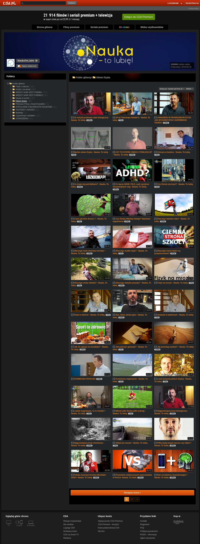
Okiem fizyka (103, 77)
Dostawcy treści (70, 531)
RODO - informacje (148, 534)
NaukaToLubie (26, 60)
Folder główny (83, 77)
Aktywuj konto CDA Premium (110, 521)
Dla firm (101, 531)
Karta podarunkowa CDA (108, 528)
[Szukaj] (43, 3)
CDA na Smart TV (71, 534)
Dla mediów (68, 524)
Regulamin (144, 524)
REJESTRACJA (192, 3)
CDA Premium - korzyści (108, 524)
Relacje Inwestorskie (72, 521)
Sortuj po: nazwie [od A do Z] (172, 89)
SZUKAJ (71, 3)
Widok (189, 89)
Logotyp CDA (69, 528)
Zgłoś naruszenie (147, 538)
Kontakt (143, 521)
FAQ (142, 528)
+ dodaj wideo (193, 8)
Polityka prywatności (149, 531)
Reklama (67, 538)
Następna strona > (132, 493)
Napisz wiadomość (27, 66)
